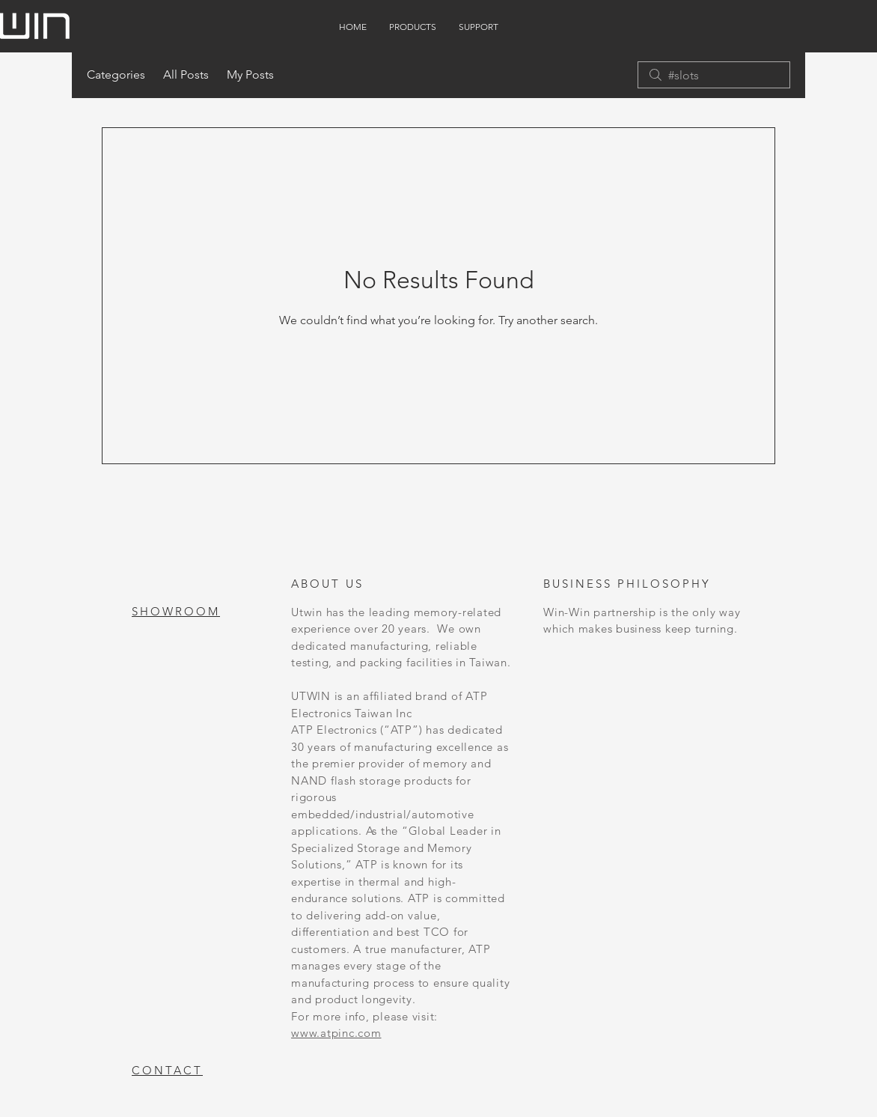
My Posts (250, 74)
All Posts (186, 74)
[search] (714, 74)
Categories (116, 74)
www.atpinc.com (336, 1033)
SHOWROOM (176, 611)
